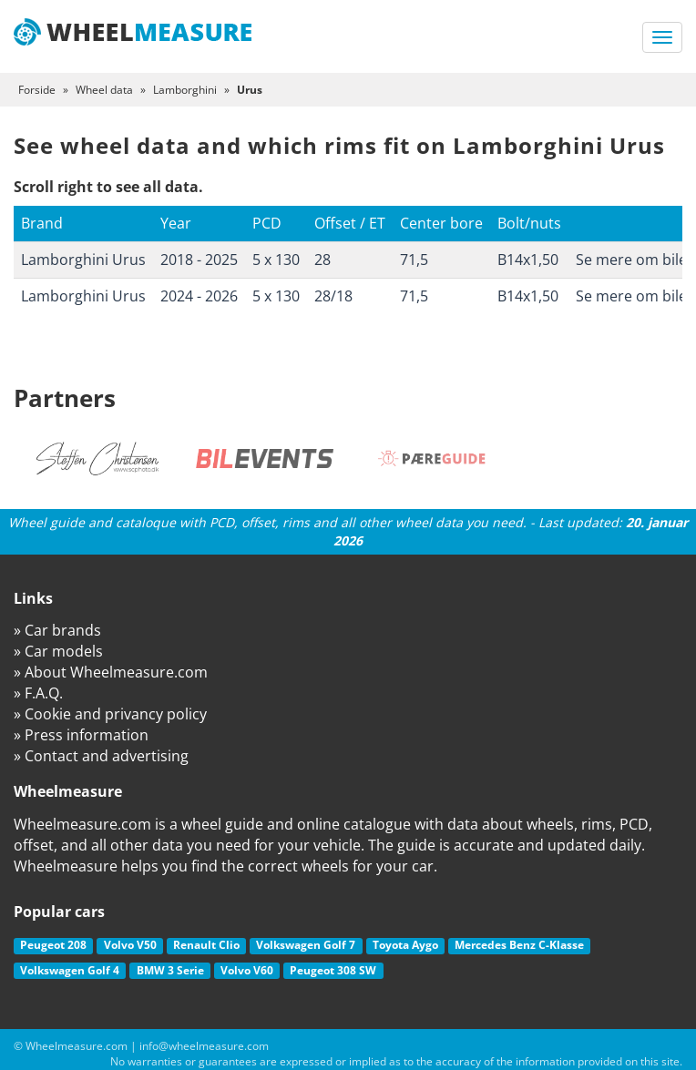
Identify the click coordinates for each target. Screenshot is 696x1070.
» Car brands (57, 630)
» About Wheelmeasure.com (111, 672)
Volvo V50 (130, 945)
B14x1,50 (527, 260)
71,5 (414, 260)
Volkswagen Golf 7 (305, 945)
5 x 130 (276, 260)
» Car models (58, 651)
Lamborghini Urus (83, 260)
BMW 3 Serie (170, 970)
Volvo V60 (246, 970)
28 (322, 260)
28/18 (333, 296)
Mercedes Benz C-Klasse (519, 945)
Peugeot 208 (53, 945)
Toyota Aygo (405, 945)
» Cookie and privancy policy (110, 714)
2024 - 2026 (199, 296)
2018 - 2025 (199, 260)
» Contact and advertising (101, 756)
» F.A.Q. (38, 693)
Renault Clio (206, 945)
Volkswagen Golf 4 (69, 970)
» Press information (81, 735)
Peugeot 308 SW (333, 970)
